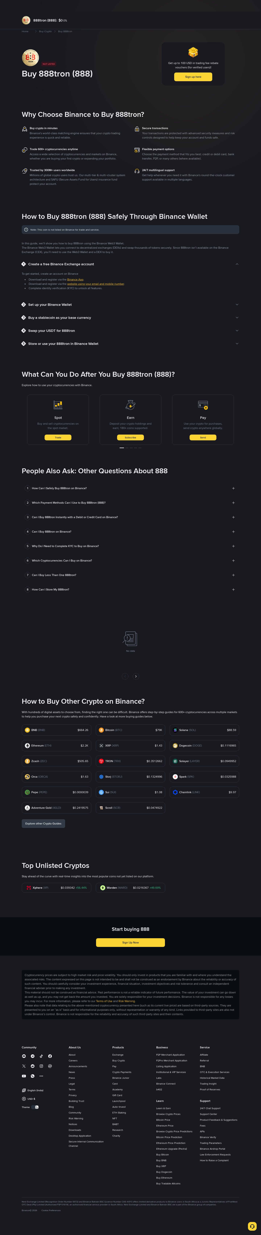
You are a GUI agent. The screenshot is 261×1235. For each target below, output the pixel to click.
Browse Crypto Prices (168, 1125)
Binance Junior (120, 1089)
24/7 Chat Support (210, 1119)
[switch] (35, 1119)
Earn (94, 5)
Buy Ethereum (164, 1189)
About (72, 1066)
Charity (116, 1147)
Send (203, 449)
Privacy (73, 1106)
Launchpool (118, 1112)
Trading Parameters (211, 1154)
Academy (117, 1101)
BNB (202, 1077)
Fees (203, 1137)
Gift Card (117, 1106)
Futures (80, 5)
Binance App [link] (75, 291)
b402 (159, 1101)
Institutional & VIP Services (171, 1083)
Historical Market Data (212, 1089)
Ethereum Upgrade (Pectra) (171, 1160)
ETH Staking (119, 1124)
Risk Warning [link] (127, 1013)
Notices (73, 1135)
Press (72, 1089)
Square (108, 5)
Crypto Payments (121, 1083)
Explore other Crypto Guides (43, 835)
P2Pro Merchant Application (171, 1072)
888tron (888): (45, 20)
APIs (202, 1143)
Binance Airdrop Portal (212, 1160)
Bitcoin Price (163, 1131)
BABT (115, 1135)
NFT (114, 1130)
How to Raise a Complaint (214, 1172)
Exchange (117, 1066)
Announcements (78, 1077)
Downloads (75, 1141)
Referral (204, 1072)
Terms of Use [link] (104, 1013)
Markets (52, 5)
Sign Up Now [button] (130, 954)
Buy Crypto (36, 5)
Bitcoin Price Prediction (169, 1148)
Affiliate (204, 1066)
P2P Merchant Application (170, 1066)
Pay (114, 1077)
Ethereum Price (164, 1137)
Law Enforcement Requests (215, 1166)
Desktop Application (80, 1147)
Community (75, 1124)
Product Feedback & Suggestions (218, 1131)
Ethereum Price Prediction (170, 1154)
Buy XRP (161, 1177)
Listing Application (166, 1077)
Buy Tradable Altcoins (168, 1195)
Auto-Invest (119, 1118)
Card (115, 1095)
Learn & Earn (163, 1119)
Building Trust (76, 1112)
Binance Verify (208, 1148)
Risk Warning (76, 1130)
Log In (215, 5)
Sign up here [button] (193, 88)
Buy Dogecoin (164, 1183)
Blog (71, 1118)
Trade (58, 449)
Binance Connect (165, 1095)
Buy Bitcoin (162, 1166)
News (72, 1083)
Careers (73, 1072)
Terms (72, 1101)
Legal (72, 1095)
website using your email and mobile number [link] (95, 295)
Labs (158, 1089)
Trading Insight (208, 1095)
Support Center (208, 1125)
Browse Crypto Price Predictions (174, 1143)
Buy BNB (161, 1172)
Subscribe (130, 449)
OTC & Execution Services (214, 1083)
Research (117, 1141)
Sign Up (228, 5)
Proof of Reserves (210, 1101)
